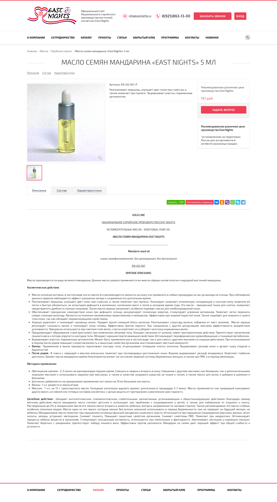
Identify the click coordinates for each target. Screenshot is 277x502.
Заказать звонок (213, 16)
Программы (170, 37)
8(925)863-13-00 (176, 16)
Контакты (192, 37)
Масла (44, 51)
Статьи (122, 37)
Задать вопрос (223, 109)
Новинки (212, 37)
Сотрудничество (63, 37)
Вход (240, 16)
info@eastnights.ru (140, 15)
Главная (32, 51)
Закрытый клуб (144, 37)
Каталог (86, 37)
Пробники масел (61, 51)
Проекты (104, 37)
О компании (36, 37)
